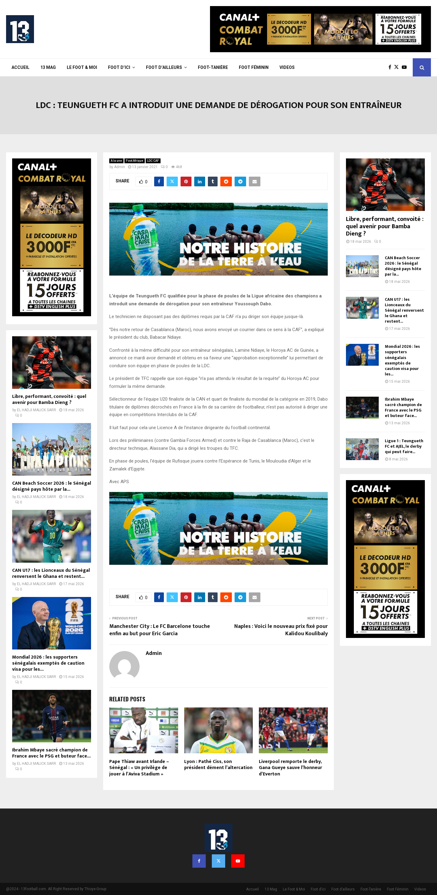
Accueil (20, 67)
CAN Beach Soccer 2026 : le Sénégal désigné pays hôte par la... (51, 486)
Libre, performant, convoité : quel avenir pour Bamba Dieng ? (49, 399)
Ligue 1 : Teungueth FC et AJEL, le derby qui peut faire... (404, 446)
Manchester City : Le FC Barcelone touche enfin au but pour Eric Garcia (159, 630)
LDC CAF (153, 160)
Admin (119, 167)
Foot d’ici (119, 67)
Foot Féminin (254, 67)
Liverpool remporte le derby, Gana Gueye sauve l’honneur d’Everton (290, 768)
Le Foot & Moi (82, 67)
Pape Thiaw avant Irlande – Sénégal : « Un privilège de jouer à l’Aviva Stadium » (139, 768)
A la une (116, 160)
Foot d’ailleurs (164, 67)
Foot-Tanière (213, 67)
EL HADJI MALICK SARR (36, 410)
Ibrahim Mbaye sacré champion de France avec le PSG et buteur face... (51, 753)
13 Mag (48, 67)
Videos (287, 67)
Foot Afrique (134, 160)
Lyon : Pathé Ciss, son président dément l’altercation (218, 765)
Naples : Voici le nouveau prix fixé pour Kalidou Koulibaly (281, 630)
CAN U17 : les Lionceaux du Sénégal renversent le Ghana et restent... (51, 573)
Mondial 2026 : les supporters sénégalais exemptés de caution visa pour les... (48, 663)
